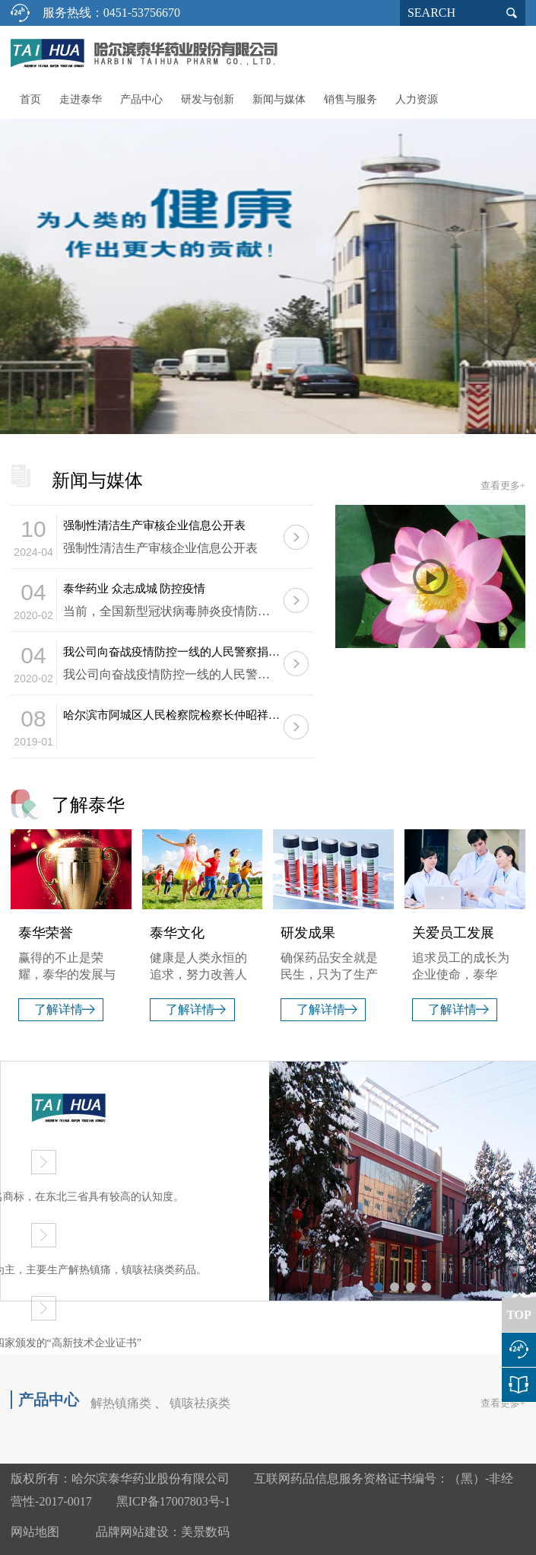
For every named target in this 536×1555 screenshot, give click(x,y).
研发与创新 (207, 99)
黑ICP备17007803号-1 (173, 1501)
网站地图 (35, 1531)
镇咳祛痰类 (200, 1403)
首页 (30, 99)
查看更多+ (502, 485)
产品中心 (141, 99)
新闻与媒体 (279, 99)
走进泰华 (80, 99)
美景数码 (205, 1531)
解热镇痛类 (120, 1403)
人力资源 (416, 99)
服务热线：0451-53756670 (111, 12)
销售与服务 (350, 99)
